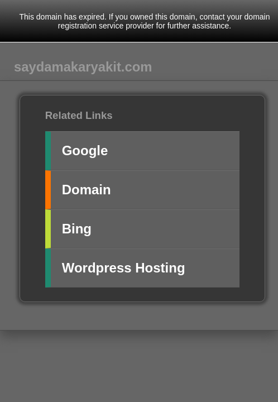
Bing (77, 228)
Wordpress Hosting (123, 267)
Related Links (79, 115)
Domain (86, 189)
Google (85, 150)
